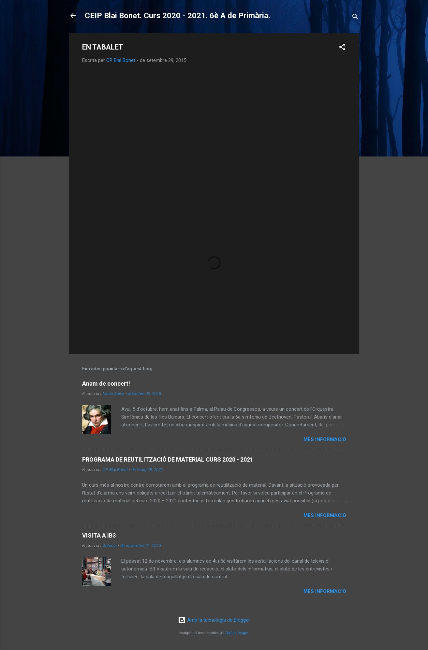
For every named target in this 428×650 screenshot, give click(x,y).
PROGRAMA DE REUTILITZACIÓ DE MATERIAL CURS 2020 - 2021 (167, 459)
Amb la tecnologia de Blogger (214, 620)
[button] (342, 48)
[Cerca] (355, 18)
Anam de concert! (106, 383)
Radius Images (237, 633)
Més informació (324, 439)
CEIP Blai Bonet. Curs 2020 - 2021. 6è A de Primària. (177, 15)
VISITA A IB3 (99, 535)
